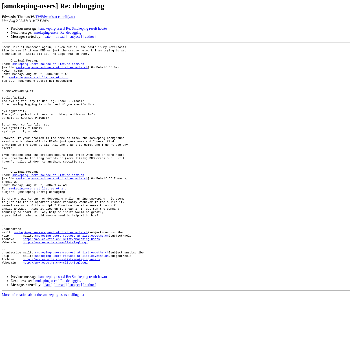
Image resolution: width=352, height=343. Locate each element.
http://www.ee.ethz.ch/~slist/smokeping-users (61, 278)
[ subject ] (75, 36)
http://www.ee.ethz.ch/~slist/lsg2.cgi (55, 282)
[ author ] (89, 36)
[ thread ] (60, 36)
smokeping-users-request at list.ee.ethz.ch (51, 270)
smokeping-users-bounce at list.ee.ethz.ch (48, 68)
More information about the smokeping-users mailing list (43, 339)
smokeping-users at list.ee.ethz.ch (38, 84)
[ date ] (47, 36)
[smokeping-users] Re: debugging (57, 32)
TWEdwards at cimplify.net (55, 17)
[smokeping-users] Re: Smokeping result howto (72, 28)
